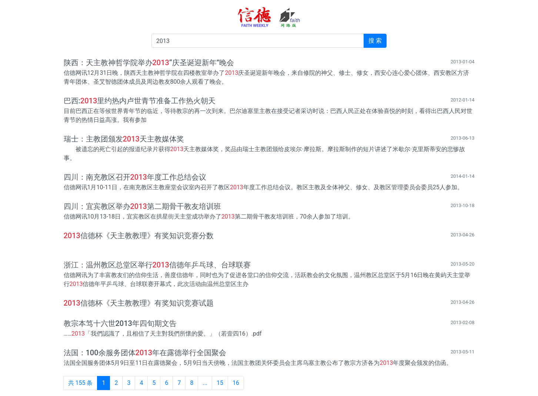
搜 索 (375, 40)
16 (236, 382)
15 (220, 382)
